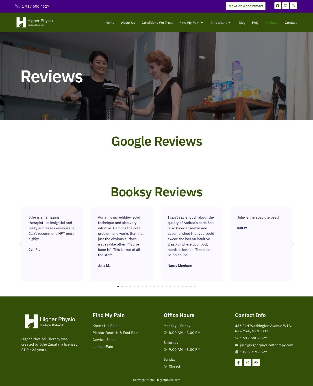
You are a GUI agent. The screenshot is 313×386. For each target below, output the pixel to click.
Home (109, 22)
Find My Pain (191, 22)
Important (220, 22)
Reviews (271, 22)
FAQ (255, 22)
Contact (291, 22)
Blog (242, 22)
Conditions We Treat (157, 22)
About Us (128, 22)
